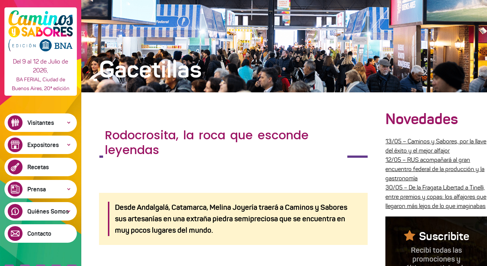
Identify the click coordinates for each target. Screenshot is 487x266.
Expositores (43, 145)
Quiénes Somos (48, 211)
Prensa (36, 189)
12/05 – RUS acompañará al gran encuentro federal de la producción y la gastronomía (434, 169)
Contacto (39, 233)
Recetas (38, 167)
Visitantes (40, 122)
